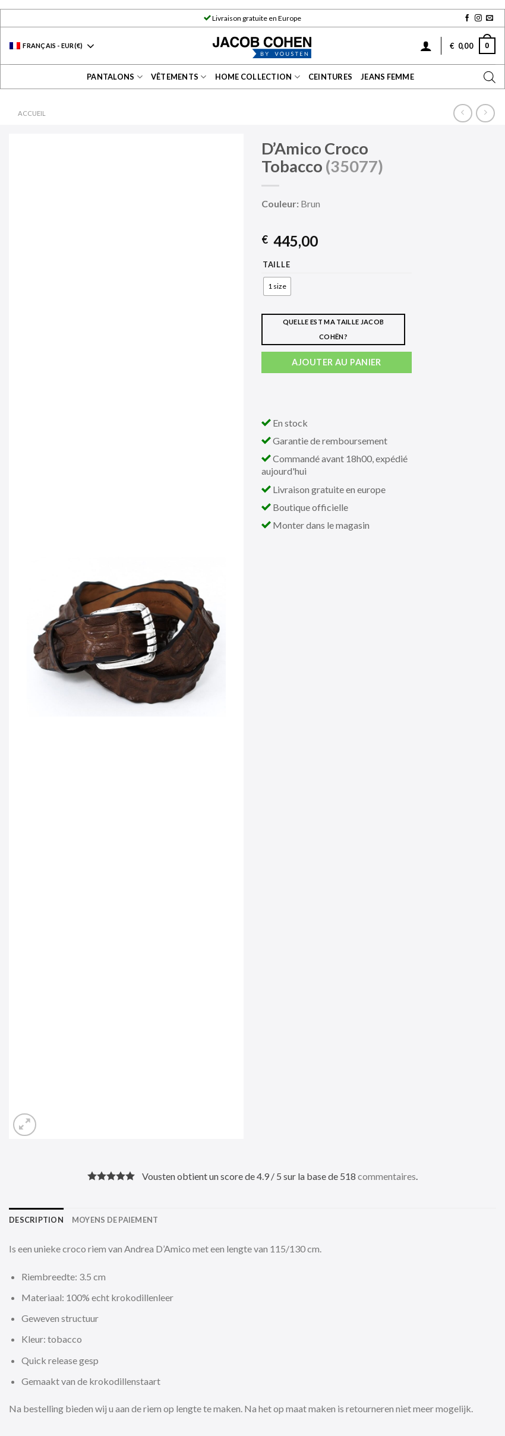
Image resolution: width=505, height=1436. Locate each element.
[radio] (277, 286)
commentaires (387, 1176)
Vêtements (179, 77)
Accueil (32, 113)
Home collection (257, 77)
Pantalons (115, 77)
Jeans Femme (387, 76)
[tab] (36, 1220)
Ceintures (330, 76)
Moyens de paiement (115, 1219)
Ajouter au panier (336, 362)
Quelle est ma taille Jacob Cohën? (333, 329)
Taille (276, 265)
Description (36, 1219)
